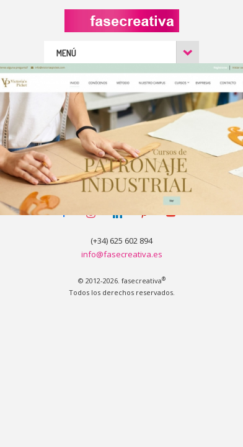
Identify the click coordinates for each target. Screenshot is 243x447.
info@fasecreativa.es (121, 254)
